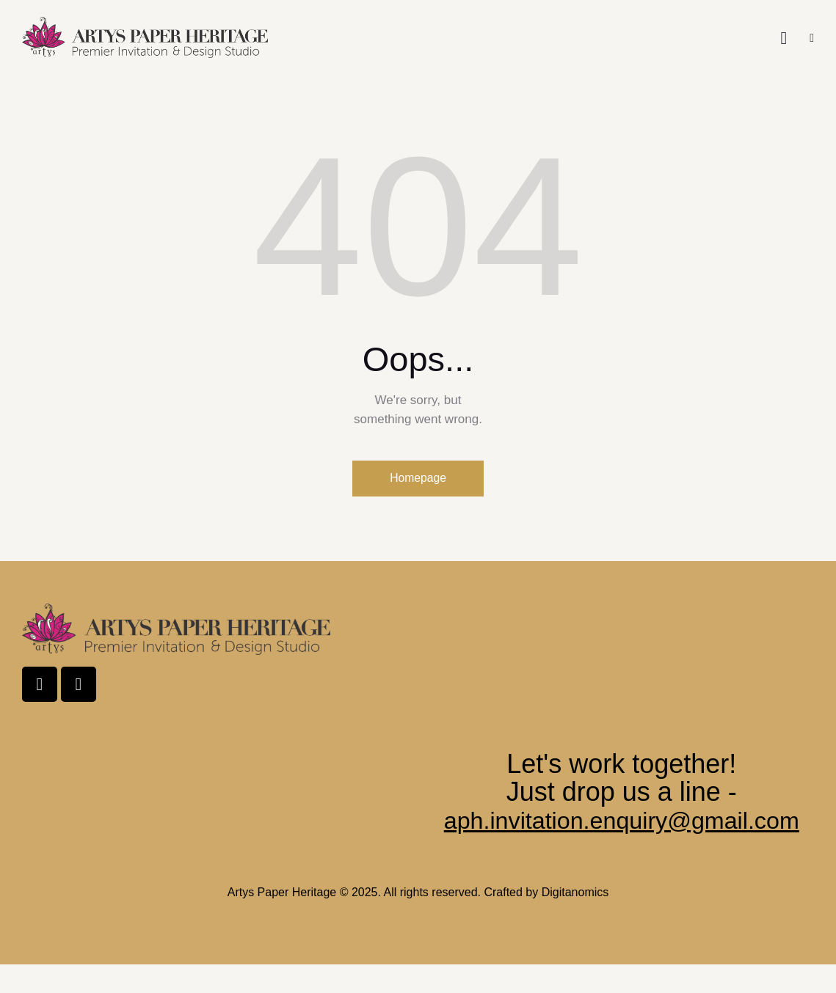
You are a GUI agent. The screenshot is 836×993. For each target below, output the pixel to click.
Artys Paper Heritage (282, 921)
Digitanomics (575, 921)
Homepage (417, 478)
